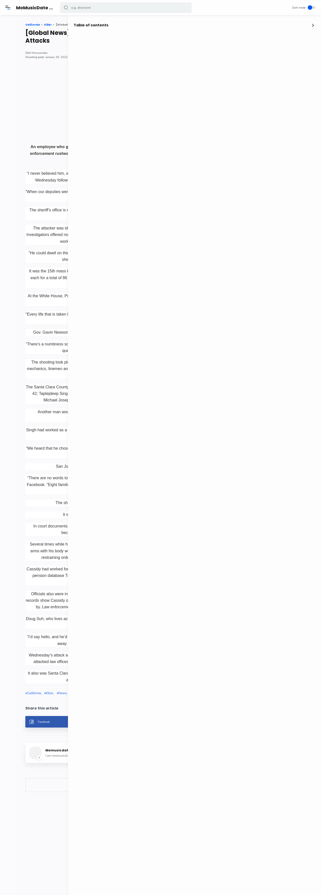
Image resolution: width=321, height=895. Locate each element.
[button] (67, 7)
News (102, 759)
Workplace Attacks (125, 759)
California (74, 759)
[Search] (127, 7)
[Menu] (8, 7)
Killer (89, 759)
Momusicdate (80, 53)
